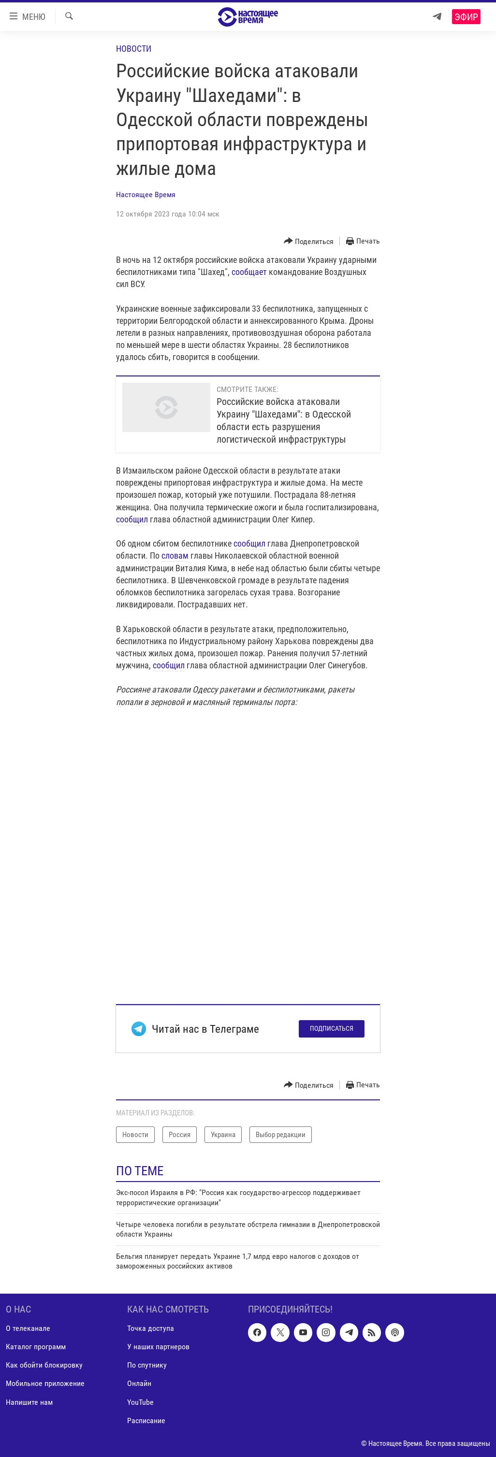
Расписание (146, 1420)
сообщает (249, 272)
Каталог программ (36, 1346)
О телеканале (28, 1328)
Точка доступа (150, 1328)
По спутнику (147, 1365)
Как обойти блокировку (44, 1365)
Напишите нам (29, 1401)
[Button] (309, 241)
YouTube (140, 1401)
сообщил (132, 519)
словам (175, 555)
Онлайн (139, 1383)
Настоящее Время (145, 194)
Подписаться (331, 1028)
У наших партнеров (158, 1346)
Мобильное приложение (45, 1383)
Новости (133, 48)
